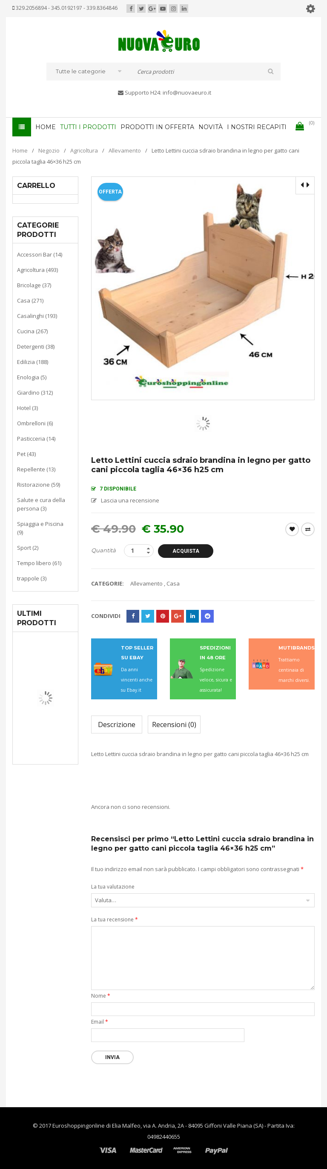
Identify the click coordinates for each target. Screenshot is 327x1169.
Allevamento (125, 150)
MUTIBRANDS (296, 648)
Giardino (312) (35, 392)
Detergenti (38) (35, 346)
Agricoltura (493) (37, 270)
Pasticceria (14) (36, 438)
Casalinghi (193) (37, 316)
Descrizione (116, 724)
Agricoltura (84, 150)
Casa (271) (30, 300)
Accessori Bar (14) (39, 254)
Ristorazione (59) (38, 484)
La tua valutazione (113, 886)
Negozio (49, 150)
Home (20, 150)
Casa (173, 583)
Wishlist (292, 529)
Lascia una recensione (130, 500)
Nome (100, 995)
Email (99, 1021)
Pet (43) (26, 454)
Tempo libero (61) (39, 563)
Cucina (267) (32, 331)
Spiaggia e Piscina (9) (40, 528)
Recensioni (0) (174, 724)
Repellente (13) (36, 469)
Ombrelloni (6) (35, 423)
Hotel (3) (27, 408)
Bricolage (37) (34, 285)
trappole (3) (31, 578)
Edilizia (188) (32, 362)
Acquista (185, 551)
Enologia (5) (31, 377)
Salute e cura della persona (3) (41, 504)
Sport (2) (27, 547)
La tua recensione (114, 919)
